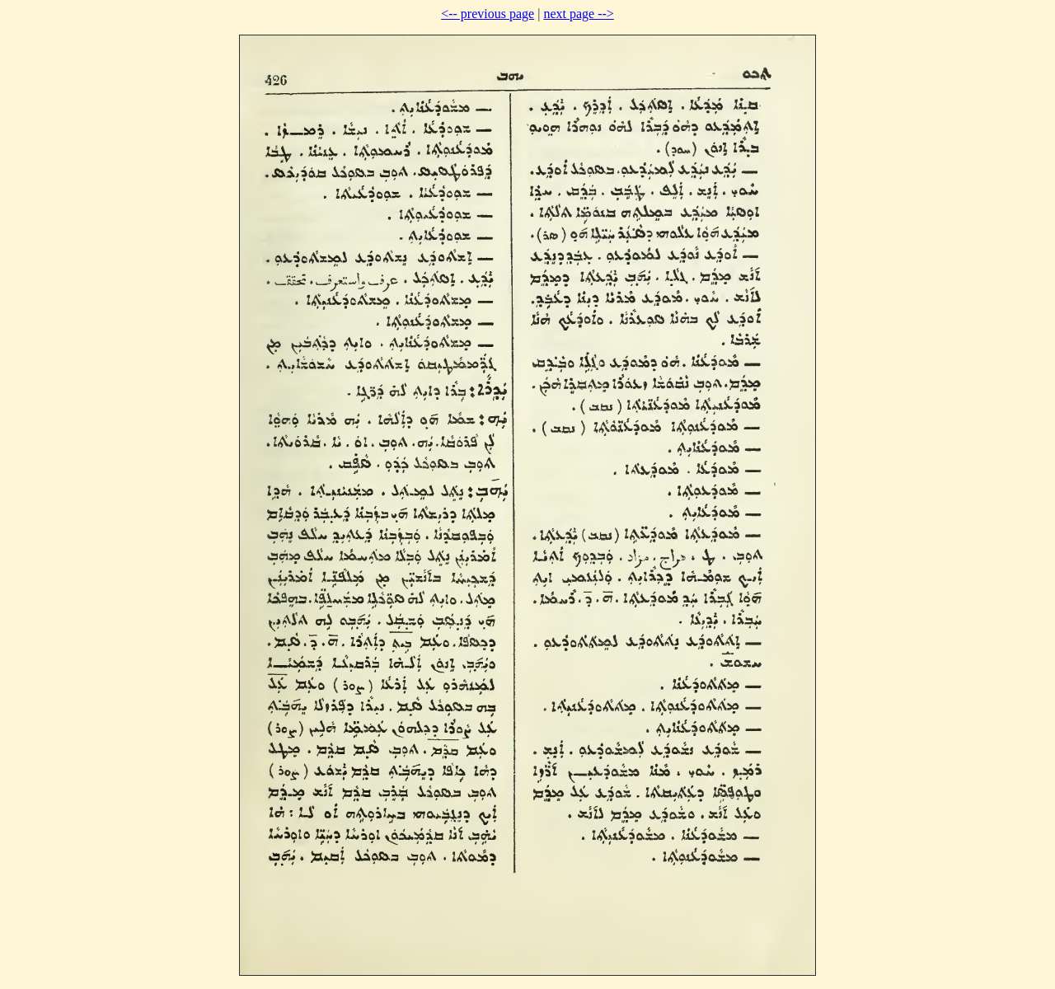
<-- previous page (487, 14)
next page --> (578, 14)
